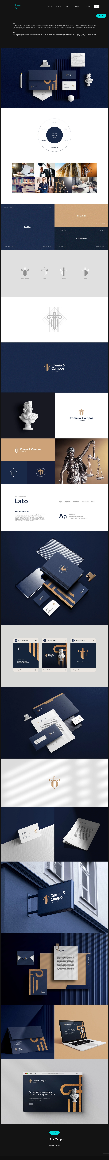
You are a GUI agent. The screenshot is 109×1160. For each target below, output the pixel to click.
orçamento (77, 6)
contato (87, 6)
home (50, 6)
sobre (67, 6)
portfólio (58, 6)
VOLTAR (101, 15)
